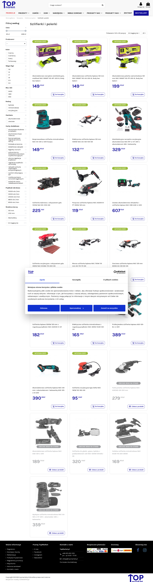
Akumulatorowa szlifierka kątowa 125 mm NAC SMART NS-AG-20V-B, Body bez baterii (88, 78)
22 (144, 33)
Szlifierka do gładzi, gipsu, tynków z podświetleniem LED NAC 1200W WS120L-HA (88, 455)
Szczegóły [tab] (76, 280)
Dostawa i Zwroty (13, 555)
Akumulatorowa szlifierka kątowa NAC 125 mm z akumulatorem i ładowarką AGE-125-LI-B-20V (48, 392)
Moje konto (11, 567)
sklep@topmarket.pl (70, 562)
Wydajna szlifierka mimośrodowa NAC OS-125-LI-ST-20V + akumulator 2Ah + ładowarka (48, 519)
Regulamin (11, 552)
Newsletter (38, 561)
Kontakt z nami (12, 572)
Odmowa (43, 308)
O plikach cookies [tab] (110, 280)
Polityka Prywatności (15, 561)
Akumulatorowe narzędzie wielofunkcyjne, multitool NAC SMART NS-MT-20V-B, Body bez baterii (48, 78)
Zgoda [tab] (42, 280)
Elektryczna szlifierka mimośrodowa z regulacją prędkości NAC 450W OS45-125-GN (88, 328)
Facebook (37, 555)
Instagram (38, 558)
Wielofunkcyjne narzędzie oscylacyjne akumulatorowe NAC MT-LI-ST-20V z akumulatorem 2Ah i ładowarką (126, 142)
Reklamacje (11, 558)
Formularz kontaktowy (68, 565)
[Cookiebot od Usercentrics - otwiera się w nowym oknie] (115, 272)
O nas (36, 552)
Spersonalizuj (77, 308)
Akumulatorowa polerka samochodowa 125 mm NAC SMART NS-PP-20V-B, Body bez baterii (128, 78)
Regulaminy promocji (15, 564)
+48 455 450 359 (69, 557)
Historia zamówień (14, 569)
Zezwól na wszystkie (109, 308)
